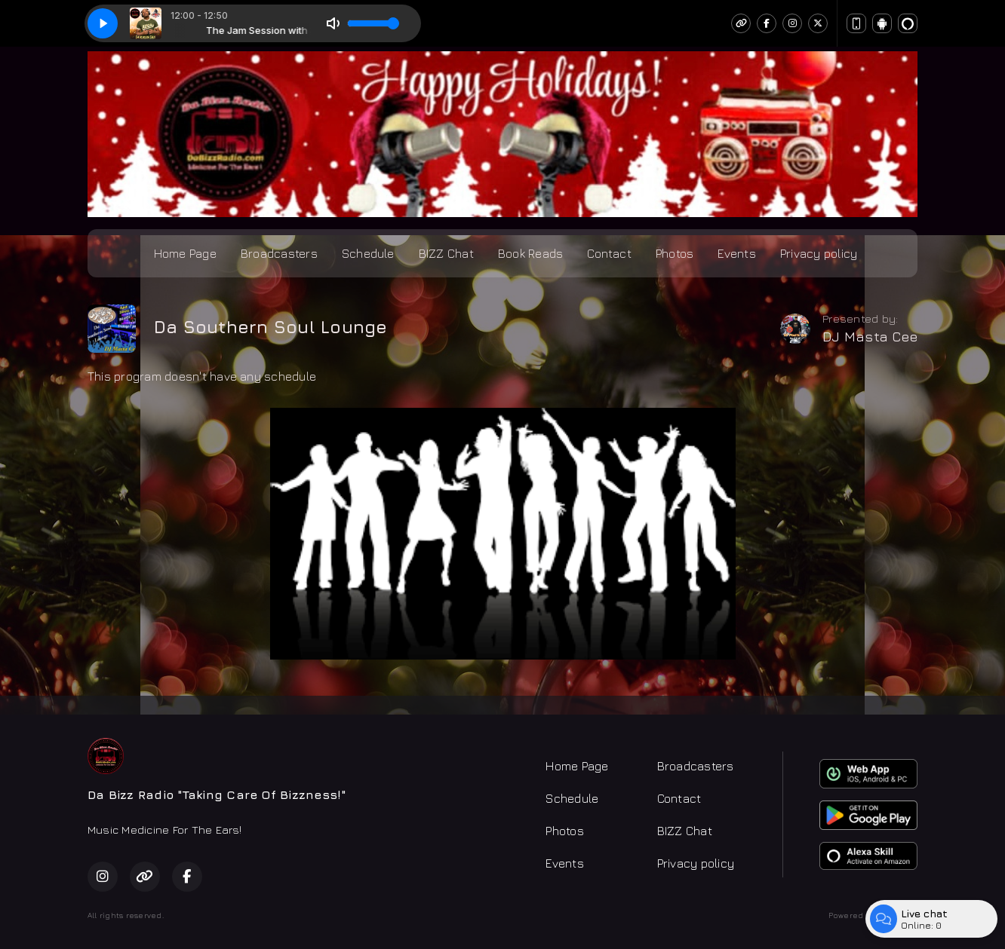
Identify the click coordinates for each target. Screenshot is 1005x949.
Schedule (368, 253)
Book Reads (530, 253)
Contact (609, 253)
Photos (674, 253)
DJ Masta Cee (869, 336)
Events (736, 253)
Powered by (872, 915)
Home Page (185, 253)
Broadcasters (279, 253)
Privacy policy (818, 253)
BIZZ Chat (446, 253)
